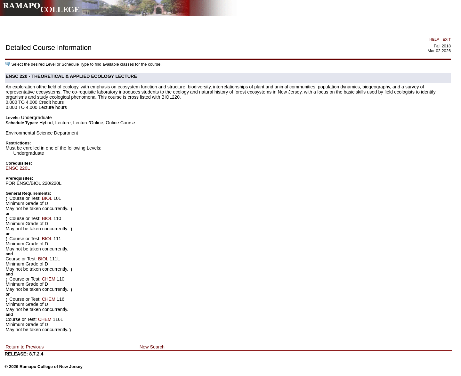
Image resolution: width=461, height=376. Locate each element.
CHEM (48, 279)
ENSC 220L (17, 168)
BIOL (47, 198)
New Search (152, 346)
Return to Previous (24, 346)
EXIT (446, 39)
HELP (434, 39)
